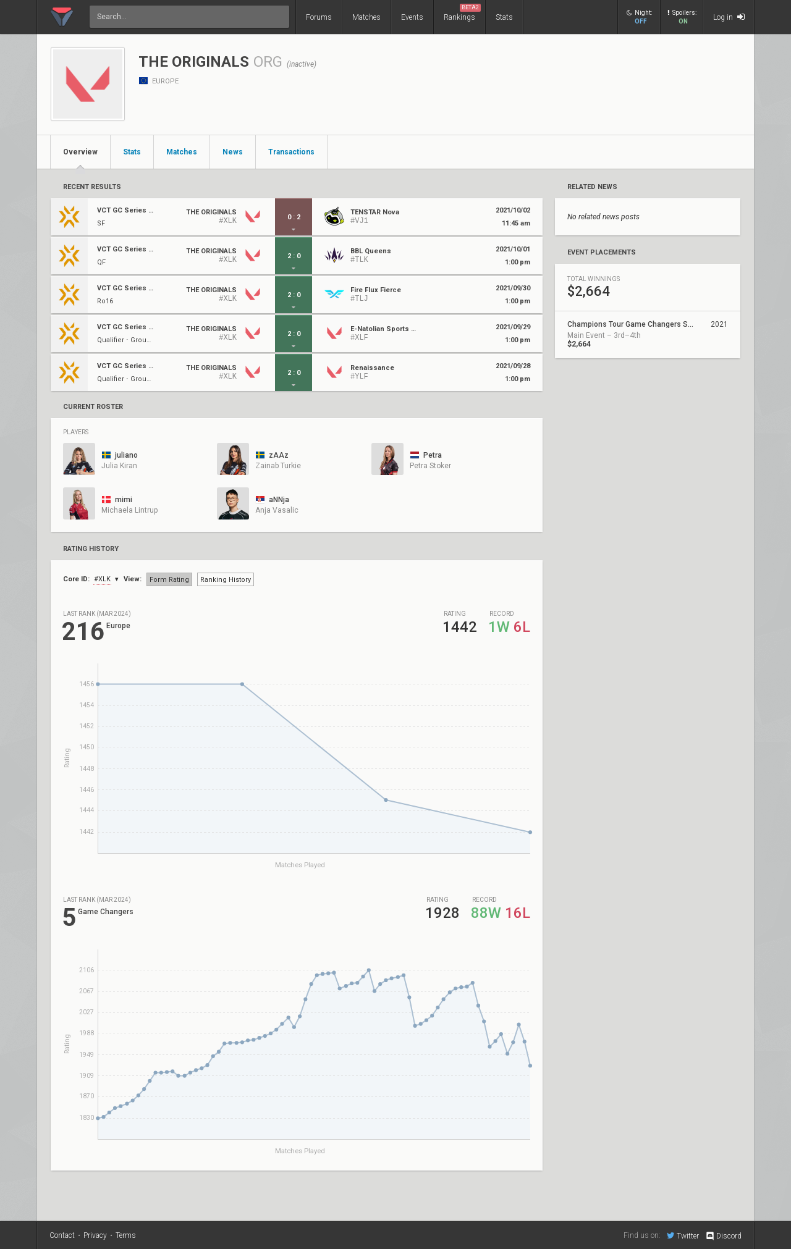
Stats (504, 17)
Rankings (462, 13)
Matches (366, 17)
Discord (723, 1236)
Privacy (95, 1235)
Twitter (683, 1235)
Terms (126, 1235)
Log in (729, 17)
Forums (319, 17)
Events (412, 17)
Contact (62, 1235)
